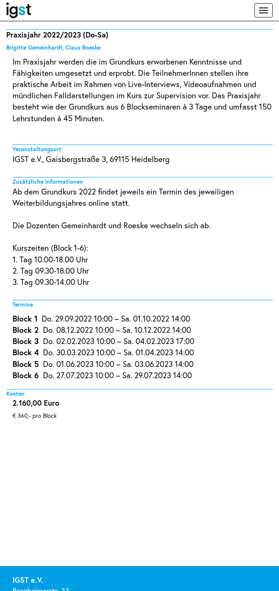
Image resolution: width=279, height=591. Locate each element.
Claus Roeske (83, 47)
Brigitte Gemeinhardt (34, 47)
